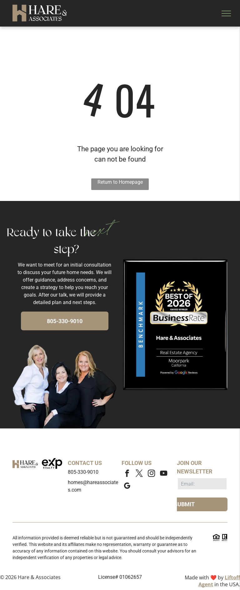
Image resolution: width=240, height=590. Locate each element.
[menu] (226, 13)
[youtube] (163, 474)
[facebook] (127, 474)
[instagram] (151, 474)
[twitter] (139, 474)
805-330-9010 (83, 472)
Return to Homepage (120, 182)
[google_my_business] (127, 486)
